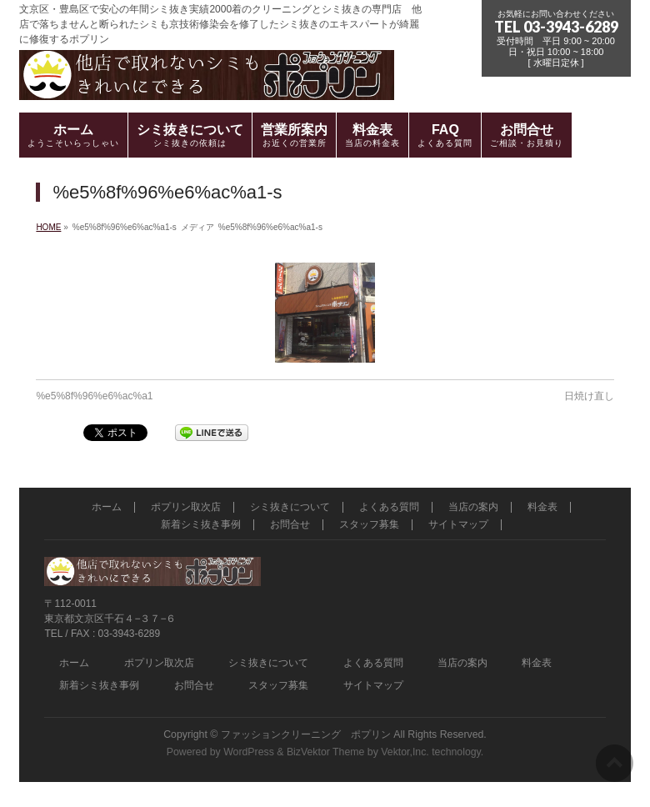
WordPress (248, 752)
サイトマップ (458, 524)
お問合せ (290, 524)
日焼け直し (589, 396)
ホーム (107, 507)
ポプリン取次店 (186, 507)
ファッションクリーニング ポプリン (306, 734)
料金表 (543, 507)
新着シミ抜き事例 (201, 524)
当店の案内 (473, 507)
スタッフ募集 (369, 524)
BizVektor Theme (326, 752)
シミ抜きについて (290, 507)
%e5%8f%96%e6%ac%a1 (94, 396)
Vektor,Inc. (405, 752)
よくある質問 (389, 507)
